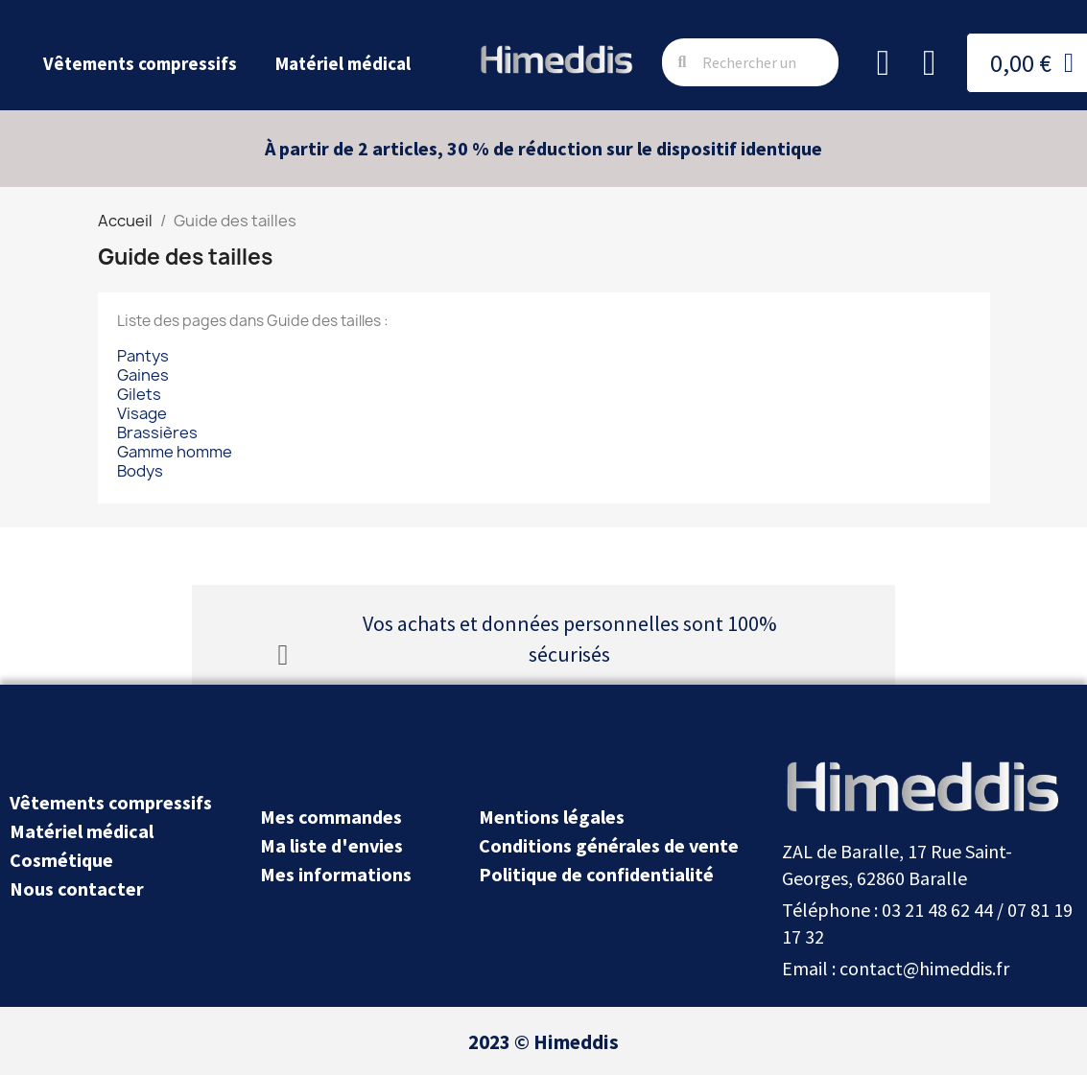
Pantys (143, 355)
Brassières (157, 432)
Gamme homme (174, 451)
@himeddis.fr (956, 968)
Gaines (143, 375)
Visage (142, 413)
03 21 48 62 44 (937, 910)
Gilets (139, 394)
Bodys (140, 470)
